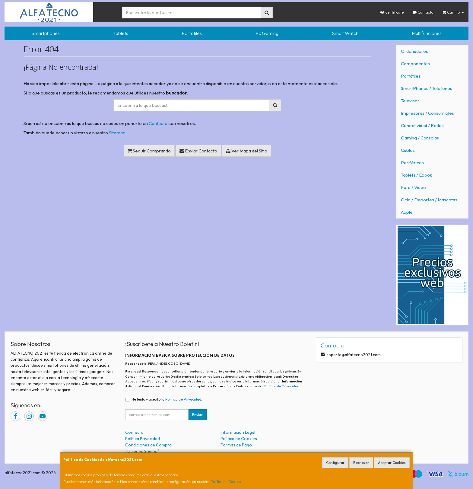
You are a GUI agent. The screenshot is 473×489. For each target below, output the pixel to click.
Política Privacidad (142, 438)
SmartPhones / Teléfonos (426, 88)
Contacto (423, 12)
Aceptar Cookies (392, 462)
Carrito (453, 12)
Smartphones (45, 33)
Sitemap (117, 133)
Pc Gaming (267, 33)
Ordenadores (414, 51)
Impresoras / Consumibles (427, 113)
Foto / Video (413, 187)
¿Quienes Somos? (142, 451)
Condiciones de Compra (148, 445)
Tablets (120, 33)
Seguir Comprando (149, 151)
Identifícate (392, 12)
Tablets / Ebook (416, 175)
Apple (407, 212)
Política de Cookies (226, 481)
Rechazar (361, 462)
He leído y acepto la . (167, 399)
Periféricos (412, 162)
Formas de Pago (236, 445)
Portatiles (192, 33)
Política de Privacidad (281, 386)
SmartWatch (345, 33)
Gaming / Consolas (420, 138)
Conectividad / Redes (422, 125)
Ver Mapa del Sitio (246, 151)
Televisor (410, 101)
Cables (408, 150)
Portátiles (411, 76)
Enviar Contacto (198, 151)
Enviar (197, 414)
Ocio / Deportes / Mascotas (429, 200)
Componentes (415, 63)
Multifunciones (427, 33)
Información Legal (238, 432)
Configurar (335, 462)
